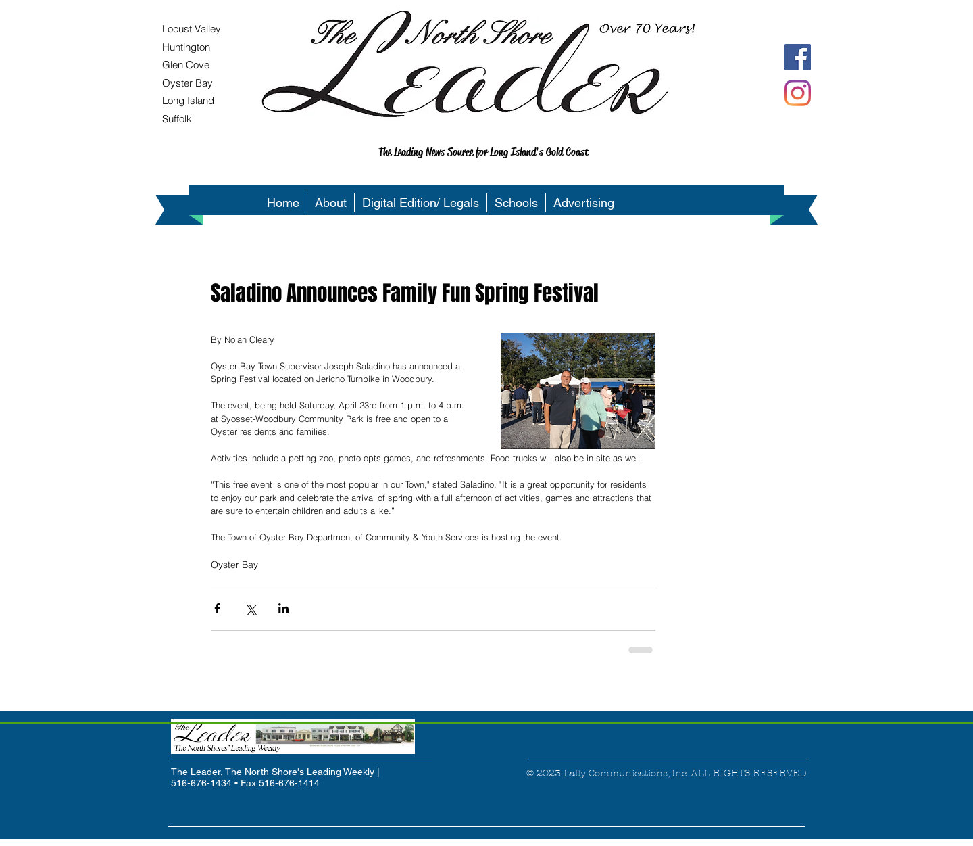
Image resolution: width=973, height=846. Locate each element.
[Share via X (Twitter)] (250, 608)
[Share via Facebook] (217, 608)
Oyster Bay (234, 565)
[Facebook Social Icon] (797, 57)
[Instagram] (797, 93)
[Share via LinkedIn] (283, 608)
